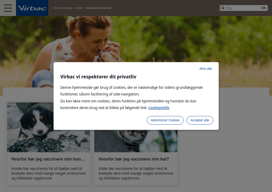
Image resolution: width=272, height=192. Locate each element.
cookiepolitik (158, 107)
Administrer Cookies (165, 120)
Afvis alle (206, 68)
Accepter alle (200, 120)
